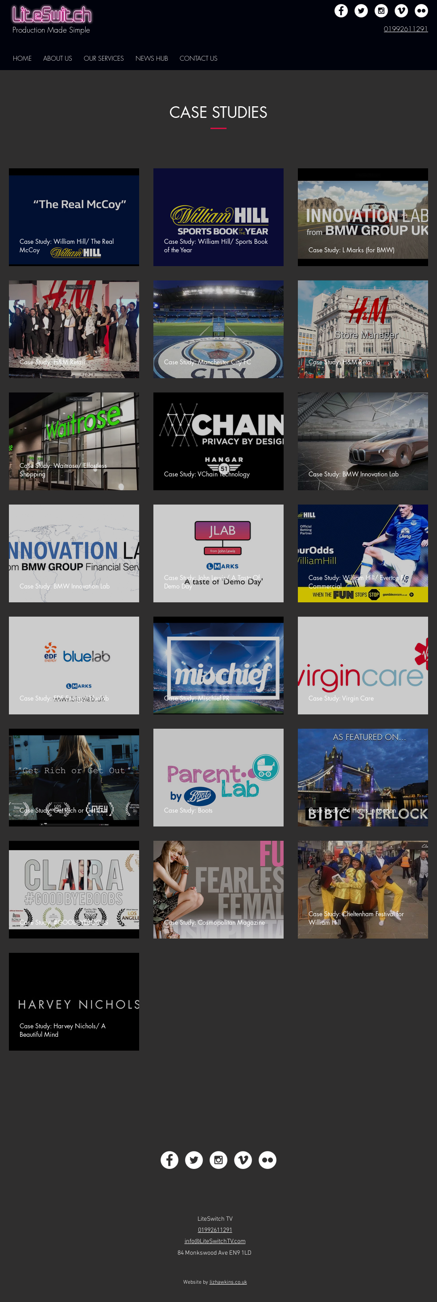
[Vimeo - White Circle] (401, 10)
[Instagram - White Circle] (381, 10)
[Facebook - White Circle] (341, 10)
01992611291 (406, 29)
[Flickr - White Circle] (421, 10)
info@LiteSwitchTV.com (215, 1241)
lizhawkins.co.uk (228, 1282)
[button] (57, 58)
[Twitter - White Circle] (361, 10)
